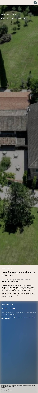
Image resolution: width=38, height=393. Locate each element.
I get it (5, 390)
